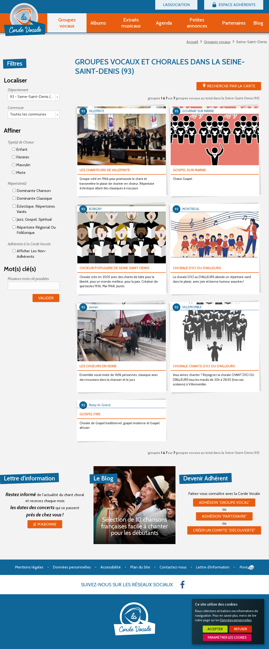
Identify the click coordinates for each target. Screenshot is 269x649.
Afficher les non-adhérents (29, 254)
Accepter (215, 629)
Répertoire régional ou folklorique (34, 230)
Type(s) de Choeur (21, 142)
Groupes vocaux (217, 42)
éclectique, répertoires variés (34, 209)
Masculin (21, 165)
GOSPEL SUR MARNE (189, 170)
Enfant (19, 149)
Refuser (240, 629)
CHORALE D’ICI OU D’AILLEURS (197, 268)
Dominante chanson (32, 190)
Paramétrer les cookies (227, 637)
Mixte (19, 172)
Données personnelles (235, 620)
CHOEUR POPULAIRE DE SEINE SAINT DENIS (114, 268)
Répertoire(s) (17, 183)
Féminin (20, 157)
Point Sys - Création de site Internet (247, 567)
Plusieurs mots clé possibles (28, 278)
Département (18, 90)
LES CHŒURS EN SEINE (98, 366)
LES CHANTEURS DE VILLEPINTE (105, 170)
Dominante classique (32, 198)
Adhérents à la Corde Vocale (29, 244)
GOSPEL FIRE (90, 414)
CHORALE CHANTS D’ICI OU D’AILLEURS (204, 366)
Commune (16, 107)
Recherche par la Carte (231, 86)
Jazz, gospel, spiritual (32, 219)
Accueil (192, 42)
